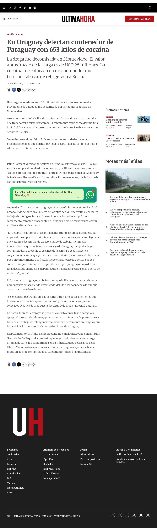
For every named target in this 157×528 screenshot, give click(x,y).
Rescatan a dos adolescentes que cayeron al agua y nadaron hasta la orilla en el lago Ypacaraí (127, 252)
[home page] (78, 19)
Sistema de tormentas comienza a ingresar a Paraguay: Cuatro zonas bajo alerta (130, 199)
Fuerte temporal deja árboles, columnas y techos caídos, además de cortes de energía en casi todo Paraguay (129, 213)
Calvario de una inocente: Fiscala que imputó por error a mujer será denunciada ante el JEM (128, 239)
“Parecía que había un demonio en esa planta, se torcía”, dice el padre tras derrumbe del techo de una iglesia (129, 227)
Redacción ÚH (130, 145)
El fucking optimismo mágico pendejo (116, 121)
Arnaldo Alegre (129, 127)
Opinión (109, 117)
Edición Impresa (15, 34)
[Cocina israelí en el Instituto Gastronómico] (144, 138)
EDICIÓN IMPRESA (139, 18)
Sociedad (110, 135)
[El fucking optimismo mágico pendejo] (144, 119)
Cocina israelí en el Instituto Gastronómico (120, 139)
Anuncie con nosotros (56, 450)
